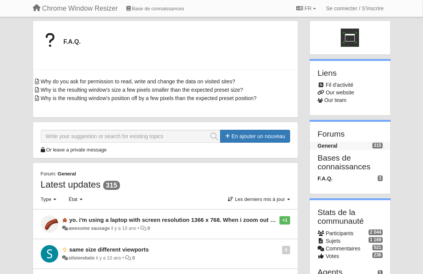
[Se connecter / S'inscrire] (354, 8)
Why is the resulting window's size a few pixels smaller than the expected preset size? (142, 90)
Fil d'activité (339, 85)
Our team (335, 100)
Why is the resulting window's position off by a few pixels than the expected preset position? (149, 98)
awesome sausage (89, 228)
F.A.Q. (72, 41)
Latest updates (71, 184)
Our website (340, 92)
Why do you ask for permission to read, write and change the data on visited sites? (138, 81)
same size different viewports (109, 249)
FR (306, 8)
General (66, 174)
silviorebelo (82, 258)
